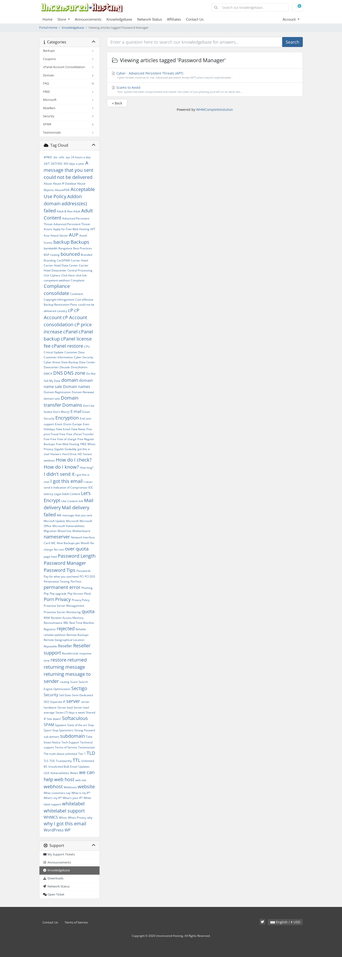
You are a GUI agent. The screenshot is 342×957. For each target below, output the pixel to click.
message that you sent (77, 515)
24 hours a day (80, 157)
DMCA (48, 374)
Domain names (76, 386)
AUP (73, 235)
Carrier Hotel (79, 260)
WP (68, 830)
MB (59, 515)
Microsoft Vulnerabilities (68, 526)
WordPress (54, 830)
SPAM (49, 724)
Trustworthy (64, 761)
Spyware (60, 725)
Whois (63, 818)
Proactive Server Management (64, 606)
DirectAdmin (79, 367)
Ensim (67, 424)
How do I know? (61, 467)
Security (51, 694)
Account (290, 19)
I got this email (66, 481)
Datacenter (51, 367)
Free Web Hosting (67, 444)
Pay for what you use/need (61, 576)
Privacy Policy (81, 600)
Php (46, 594)
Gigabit (59, 449)
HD (80, 454)
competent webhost (57, 280)
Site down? (54, 719)
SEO (46, 702)
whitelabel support (64, 811)
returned (77, 660)
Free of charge (66, 439)
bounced (70, 254)
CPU (87, 347)
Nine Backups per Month (73, 543)
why (89, 818)
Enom (58, 424)
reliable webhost (55, 635)
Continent (76, 294)
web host (64, 779)
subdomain (72, 736)
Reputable (50, 646)
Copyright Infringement (59, 300)
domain (69, 380)
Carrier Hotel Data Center (61, 265)
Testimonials (86, 747)
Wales (74, 773)
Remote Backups (77, 635)
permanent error (62, 587)
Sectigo (79, 688)
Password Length (76, 556)
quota (88, 611)
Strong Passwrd (84, 730)
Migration (50, 531)
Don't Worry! (61, 412)
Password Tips (60, 570)
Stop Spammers (62, 730)
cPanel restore (67, 346)
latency (48, 494)
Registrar (50, 629)
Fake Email (63, 429)
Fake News (78, 429)
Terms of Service (66, 747)
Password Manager (65, 563)
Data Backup (69, 362)
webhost (53, 786)
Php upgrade (58, 594)
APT (92, 229)
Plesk (87, 594)
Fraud (54, 434)
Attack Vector (59, 235)
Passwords (83, 571)
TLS (46, 761)
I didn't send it (59, 474)
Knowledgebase (119, 19)
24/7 (47, 164)
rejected (66, 628)
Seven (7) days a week (70, 712)
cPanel (70, 331)
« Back (117, 103)
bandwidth (50, 248)
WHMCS (51, 817)
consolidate (56, 293)
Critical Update (53, 352)
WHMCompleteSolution (214, 109)
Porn (49, 599)
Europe (77, 424)
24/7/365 (56, 164)
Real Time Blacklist (81, 623)
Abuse (48, 184)
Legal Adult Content (67, 494)
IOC (90, 488)
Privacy (63, 599)
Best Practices (82, 248)
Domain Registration (57, 392)
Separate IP (57, 702)
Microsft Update (54, 521)
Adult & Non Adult (68, 211)
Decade (65, 367)
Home (47, 19)
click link (81, 275)
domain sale (52, 399)
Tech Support (70, 742)
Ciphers (55, 275)
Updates (84, 767)
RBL (65, 623)
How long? (86, 468)
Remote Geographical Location (64, 640)
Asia (46, 235)
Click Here (68, 275)
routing (64, 682)
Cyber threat (52, 362)
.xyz (67, 157)
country (62, 311)
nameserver (57, 536)
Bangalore (65, 248)
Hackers (55, 454)
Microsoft (72, 521)
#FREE (48, 157)
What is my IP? (80, 793)
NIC (53, 543)
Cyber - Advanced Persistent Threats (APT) (205, 75)
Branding (50, 260)
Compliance (57, 286)
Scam (74, 682)
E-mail (76, 411)
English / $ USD (285, 922)
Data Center (87, 362)
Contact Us (195, 19)
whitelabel (73, 803)
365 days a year (73, 164)
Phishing (87, 588)
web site (80, 780)
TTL (76, 760)
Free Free (50, 439)
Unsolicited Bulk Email (62, 767)
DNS (58, 373)
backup (61, 242)
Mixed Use (64, 531)
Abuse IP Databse (64, 184)
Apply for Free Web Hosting (71, 229)
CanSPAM (63, 260)
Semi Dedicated (82, 695)
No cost (59, 549)
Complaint (77, 280)
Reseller (65, 646)
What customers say (57, 793)
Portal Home (48, 28)
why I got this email (65, 823)
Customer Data (74, 352)
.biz (55, 157)
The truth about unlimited (60, 754)
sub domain (51, 737)
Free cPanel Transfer (80, 434)
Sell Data (65, 695)
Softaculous (75, 718)
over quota (77, 549)
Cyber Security (83, 357)
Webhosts (70, 787)
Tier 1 (82, 754)
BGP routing (52, 255)
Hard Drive (69, 454)
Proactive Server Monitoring (62, 612)
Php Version (75, 594)
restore (58, 660)
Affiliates (174, 19)
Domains (72, 405)
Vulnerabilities (59, 773)
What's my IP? (53, 798)
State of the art (77, 725)
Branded (86, 255)
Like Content (69, 501)
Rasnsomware (53, 623)
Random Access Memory (67, 618)
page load (50, 557)
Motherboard (81, 531)
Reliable (81, 629)
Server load (65, 707)
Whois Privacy (77, 818)
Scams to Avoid (205, 89)
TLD (91, 753)
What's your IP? (73, 798)
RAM (47, 618)
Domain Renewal (83, 392)
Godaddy (70, 449)
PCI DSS (90, 576)
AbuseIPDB (62, 190)
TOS (52, 761)
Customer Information (58, 357)
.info (61, 157)
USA (46, 773)
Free (62, 434)
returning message (64, 667)
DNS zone (74, 373)
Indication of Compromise (70, 488)
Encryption (67, 418)
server (73, 701)
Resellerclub (70, 653)
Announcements (88, 19)
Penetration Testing (57, 581)
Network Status (149, 19)
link (81, 501)
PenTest (76, 581)
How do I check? (74, 460)
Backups (80, 242)
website (86, 786)
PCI (82, 576)
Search (292, 42)
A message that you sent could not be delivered (68, 170)
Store (62, 19)
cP (70, 310)
